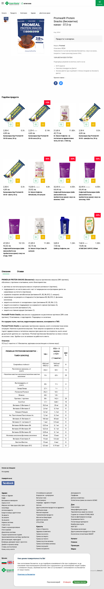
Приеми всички (80, 582)
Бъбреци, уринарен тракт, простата (14, 542)
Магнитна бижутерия (44, 517)
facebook (8, 483)
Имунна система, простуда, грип (13, 505)
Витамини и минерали (9, 500)
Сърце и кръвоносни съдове (12, 535)
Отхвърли (67, 582)
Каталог (74, 539)
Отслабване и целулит (44, 493)
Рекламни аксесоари (78, 529)
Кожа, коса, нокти (8, 549)
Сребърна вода (41, 510)
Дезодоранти (76, 493)
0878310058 (27, 3)
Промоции (75, 546)
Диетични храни (42, 520)
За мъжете (5, 520)
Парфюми (74, 495)
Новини (74, 542)
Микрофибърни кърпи (79, 509)
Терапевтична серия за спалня (82, 512)
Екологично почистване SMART (82, 534)
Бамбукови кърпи (77, 524)
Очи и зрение (6, 530)
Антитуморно (41, 500)
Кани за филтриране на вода (81, 517)
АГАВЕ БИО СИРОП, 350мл (88, 248)
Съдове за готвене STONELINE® (82, 514)
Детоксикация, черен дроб (11, 539)
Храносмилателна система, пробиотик (15, 537)
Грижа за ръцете (42, 546)
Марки (73, 549)
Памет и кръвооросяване (11, 527)
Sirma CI (99, 570)
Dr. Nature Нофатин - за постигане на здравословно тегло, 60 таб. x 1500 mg (64, 138)
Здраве (4, 493)
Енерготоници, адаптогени (11, 513)
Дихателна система (9, 532)
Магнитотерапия (42, 512)
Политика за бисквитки (26, 574)
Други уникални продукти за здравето (50, 507)
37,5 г (64, 48)
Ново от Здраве (7, 495)
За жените (5, 517)
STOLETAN (40, 522)
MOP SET (74, 526)
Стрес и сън (6, 525)
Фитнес (39, 505)
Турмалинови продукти (44, 515)
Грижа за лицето (42, 536)
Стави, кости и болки (9, 547)
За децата (5, 515)
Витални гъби (41, 498)
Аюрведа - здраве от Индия (46, 503)
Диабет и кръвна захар (10, 544)
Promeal (62, 45)
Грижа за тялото (42, 539)
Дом (72, 505)
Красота (39, 527)
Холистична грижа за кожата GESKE (84, 500)
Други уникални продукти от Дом (83, 531)
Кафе (3, 498)
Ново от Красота (42, 529)
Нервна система (7, 522)
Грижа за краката (42, 548)
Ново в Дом (75, 507)
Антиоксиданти (7, 510)
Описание (6, 271)
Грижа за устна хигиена (44, 541)
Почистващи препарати (79, 522)
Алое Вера (5, 508)
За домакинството (77, 519)
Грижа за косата (42, 534)
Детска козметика (77, 498)
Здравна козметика (43, 531)
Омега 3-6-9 (6, 503)
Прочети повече (60, 77)
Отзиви (20, 271)
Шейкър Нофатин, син (61, 248)
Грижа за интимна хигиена (45, 544)
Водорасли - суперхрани (45, 495)
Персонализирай (53, 582)
